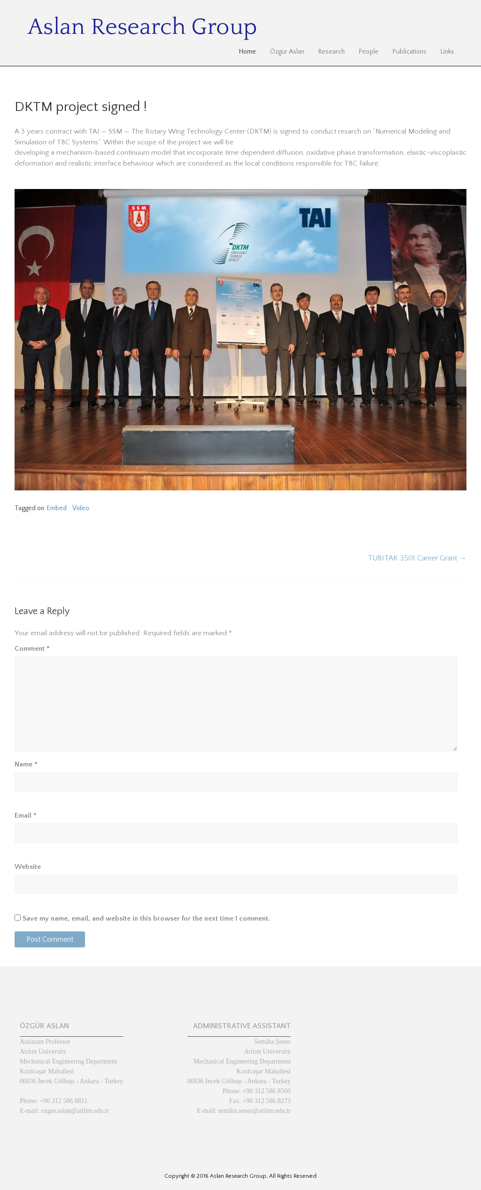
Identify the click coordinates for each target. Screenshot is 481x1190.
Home (247, 51)
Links (447, 51)
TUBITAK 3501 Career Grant (417, 558)
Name (26, 764)
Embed (57, 508)
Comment (32, 649)
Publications (410, 51)
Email (26, 816)
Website (28, 867)
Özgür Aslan (287, 51)
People (369, 51)
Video (80, 508)
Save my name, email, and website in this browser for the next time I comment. (146, 918)
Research (331, 51)
